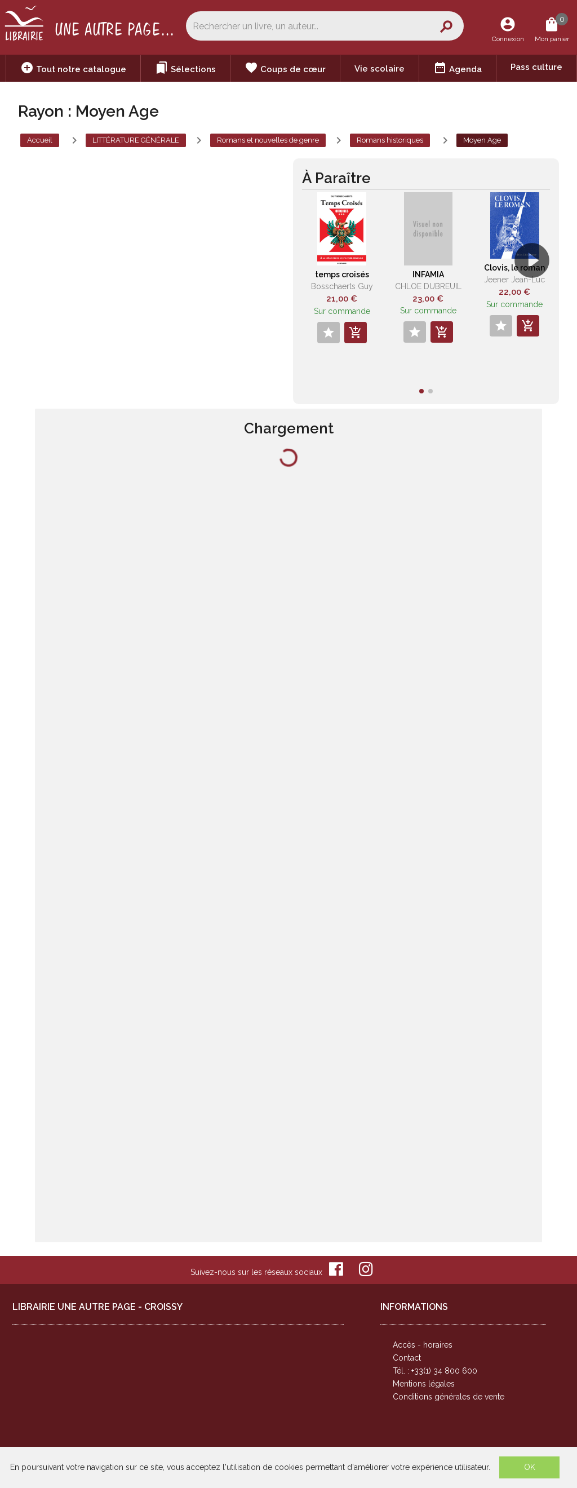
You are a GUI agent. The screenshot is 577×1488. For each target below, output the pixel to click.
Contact (407, 1357)
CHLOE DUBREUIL (428, 286)
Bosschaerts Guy (342, 286)
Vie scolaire (379, 69)
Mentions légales (424, 1383)
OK (529, 1467)
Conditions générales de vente (448, 1396)
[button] (536, 292)
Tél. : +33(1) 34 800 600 (435, 1370)
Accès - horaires (422, 1344)
